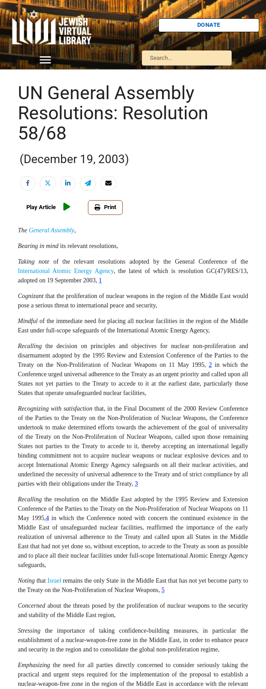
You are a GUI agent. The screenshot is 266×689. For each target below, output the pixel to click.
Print (100, 207)
